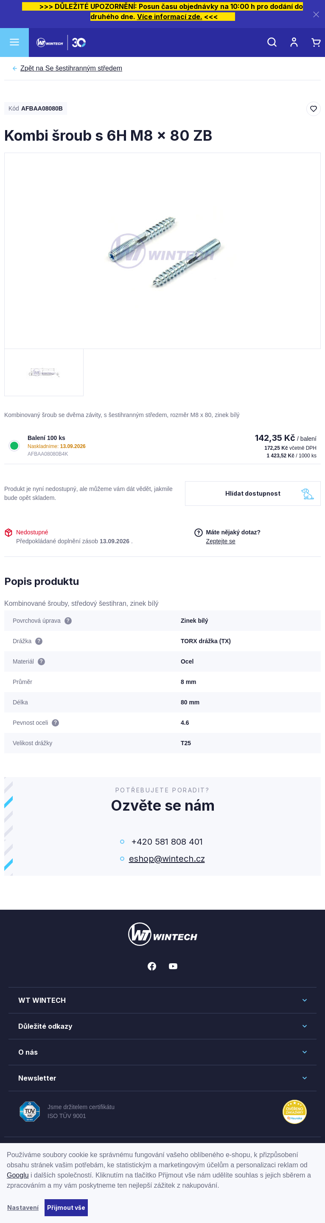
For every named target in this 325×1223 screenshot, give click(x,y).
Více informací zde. (169, 16)
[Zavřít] (316, 14)
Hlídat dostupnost (252, 493)
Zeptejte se (220, 541)
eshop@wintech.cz (167, 859)
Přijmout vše (66, 1207)
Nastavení (23, 1207)
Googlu (18, 1175)
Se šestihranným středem (71, 68)
